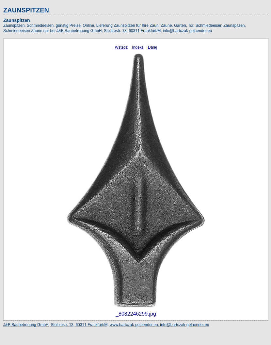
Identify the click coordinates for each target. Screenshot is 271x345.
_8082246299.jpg (136, 314)
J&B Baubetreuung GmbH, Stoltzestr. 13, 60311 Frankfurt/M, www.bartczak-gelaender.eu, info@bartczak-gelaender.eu (106, 324)
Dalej (152, 47)
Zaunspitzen (16, 20)
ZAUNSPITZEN (26, 10)
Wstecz (121, 47)
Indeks (137, 47)
